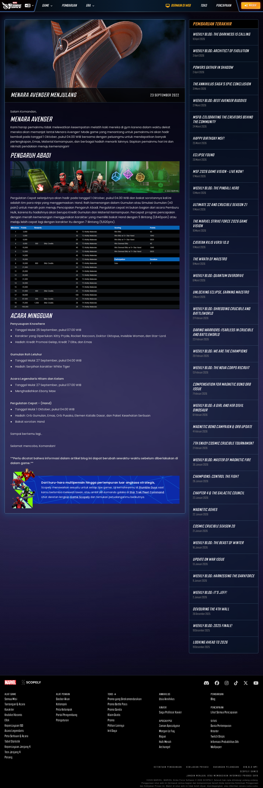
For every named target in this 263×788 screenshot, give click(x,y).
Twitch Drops (218, 736)
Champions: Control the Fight (215, 476)
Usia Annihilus (167, 699)
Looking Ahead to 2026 (210, 642)
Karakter (9, 710)
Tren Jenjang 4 (12, 752)
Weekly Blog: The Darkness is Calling (221, 34)
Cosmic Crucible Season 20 (214, 526)
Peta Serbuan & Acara (16, 736)
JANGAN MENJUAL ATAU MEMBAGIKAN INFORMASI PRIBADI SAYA (222, 775)
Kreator (215, 731)
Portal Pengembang (66, 715)
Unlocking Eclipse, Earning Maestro (221, 292)
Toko (112, 694)
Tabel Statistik (12, 741)
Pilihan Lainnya (116, 726)
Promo (111, 720)
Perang (8, 757)
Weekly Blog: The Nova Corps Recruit (221, 368)
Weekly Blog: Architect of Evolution (221, 51)
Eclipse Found (203, 155)
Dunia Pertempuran (221, 726)
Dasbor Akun (63, 699)
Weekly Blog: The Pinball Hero (216, 188)
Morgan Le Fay (167, 731)
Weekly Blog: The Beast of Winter (218, 543)
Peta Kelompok (64, 710)
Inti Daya (112, 731)
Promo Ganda (115, 710)
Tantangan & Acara (15, 704)
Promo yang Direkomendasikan (125, 699)
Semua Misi (11, 699)
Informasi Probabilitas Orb (225, 742)
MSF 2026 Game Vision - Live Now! (218, 171)
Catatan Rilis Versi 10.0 (211, 242)
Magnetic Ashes (205, 509)
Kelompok (61, 704)
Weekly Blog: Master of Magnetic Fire (221, 460)
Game (45, 6)
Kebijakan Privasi (197, 767)
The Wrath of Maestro (210, 259)
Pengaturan (62, 720)
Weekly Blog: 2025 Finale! (212, 625)
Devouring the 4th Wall (211, 609)
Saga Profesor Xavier (170, 712)
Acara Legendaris (14, 731)
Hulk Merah (165, 742)
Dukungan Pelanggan (226, 767)
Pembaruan (69, 6)
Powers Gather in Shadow (213, 67)
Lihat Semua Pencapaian (224, 712)
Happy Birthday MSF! (208, 138)
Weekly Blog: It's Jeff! (210, 592)
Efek (7, 720)
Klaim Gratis (114, 715)
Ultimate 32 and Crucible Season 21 (220, 204)
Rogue (162, 736)
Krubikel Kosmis (13, 715)
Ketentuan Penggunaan (168, 767)
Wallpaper (216, 747)
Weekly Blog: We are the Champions (220, 351)
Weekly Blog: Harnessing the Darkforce (223, 576)
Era (88, 6)
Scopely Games (249, 771)
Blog (213, 699)
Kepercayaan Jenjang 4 (18, 747)
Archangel (164, 747)
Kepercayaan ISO (14, 726)
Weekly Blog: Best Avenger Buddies (219, 100)
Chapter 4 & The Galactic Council (218, 493)
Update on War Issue (208, 559)
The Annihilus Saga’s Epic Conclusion (222, 84)
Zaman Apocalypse (169, 726)
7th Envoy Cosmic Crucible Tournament (223, 443)
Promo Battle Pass (118, 704)
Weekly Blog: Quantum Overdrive (218, 275)
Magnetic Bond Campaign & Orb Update (222, 426)
